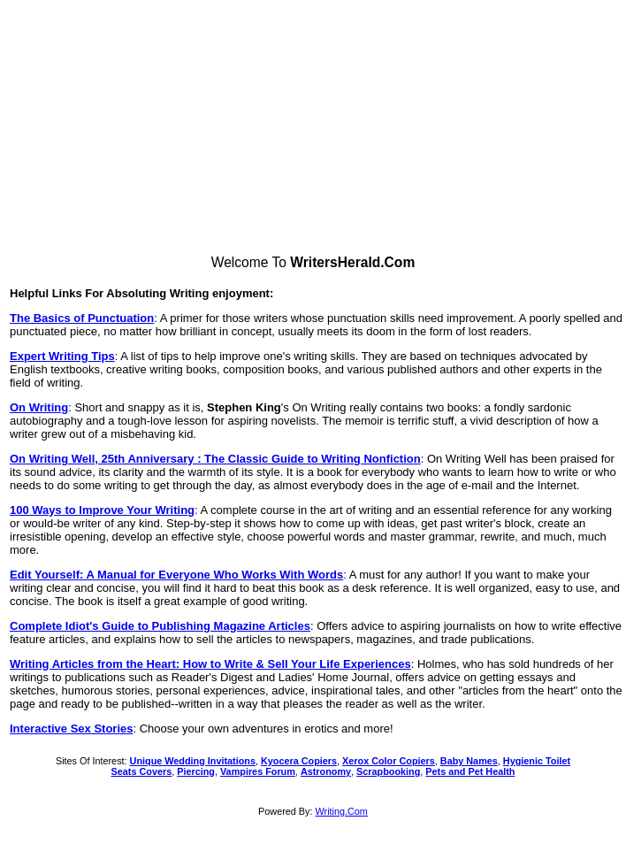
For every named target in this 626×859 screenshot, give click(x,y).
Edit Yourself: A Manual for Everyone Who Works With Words (176, 574)
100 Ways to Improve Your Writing (102, 510)
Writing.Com (342, 811)
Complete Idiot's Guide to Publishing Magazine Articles (160, 626)
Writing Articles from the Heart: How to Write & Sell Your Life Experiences (210, 664)
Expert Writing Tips (62, 356)
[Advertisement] (313, 131)
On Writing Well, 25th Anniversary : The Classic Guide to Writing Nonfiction (215, 458)
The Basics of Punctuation (82, 318)
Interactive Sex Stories (71, 728)
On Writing (39, 407)
